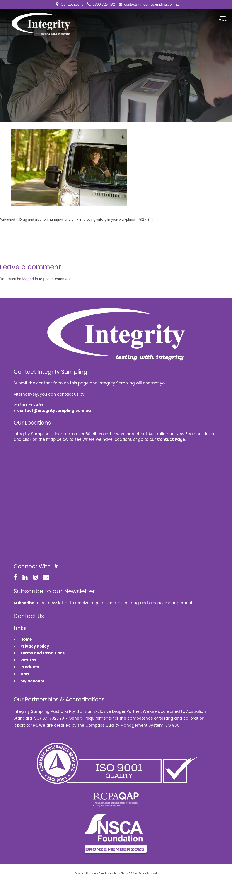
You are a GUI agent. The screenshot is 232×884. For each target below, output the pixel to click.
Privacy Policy (34, 646)
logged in (30, 279)
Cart (25, 674)
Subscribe (24, 603)
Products (29, 667)
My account (32, 681)
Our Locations (72, 4)
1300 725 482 (104, 4)
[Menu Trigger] (222, 17)
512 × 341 (146, 219)
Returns (28, 660)
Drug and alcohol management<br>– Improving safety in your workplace (77, 219)
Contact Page (171, 439)
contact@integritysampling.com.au (152, 4)
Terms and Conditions (42, 653)
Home (26, 639)
